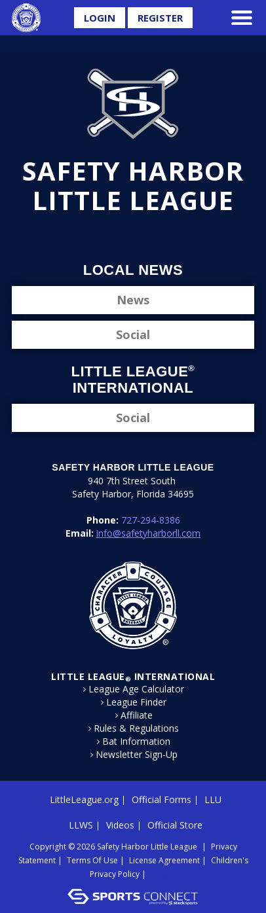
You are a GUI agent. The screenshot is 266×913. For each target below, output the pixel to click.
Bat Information (136, 741)
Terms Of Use (92, 860)
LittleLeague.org (84, 799)
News (133, 300)
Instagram (145, 236)
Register (160, 17)
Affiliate (137, 715)
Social (133, 334)
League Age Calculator (136, 689)
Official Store (174, 825)
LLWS (81, 825)
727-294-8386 (150, 520)
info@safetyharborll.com (148, 533)
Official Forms (161, 799)
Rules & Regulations (136, 728)
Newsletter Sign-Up (137, 755)
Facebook (100, 236)
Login (99, 17)
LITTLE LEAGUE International (133, 676)
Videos (120, 825)
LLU (212, 799)
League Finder (136, 702)
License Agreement (164, 860)
